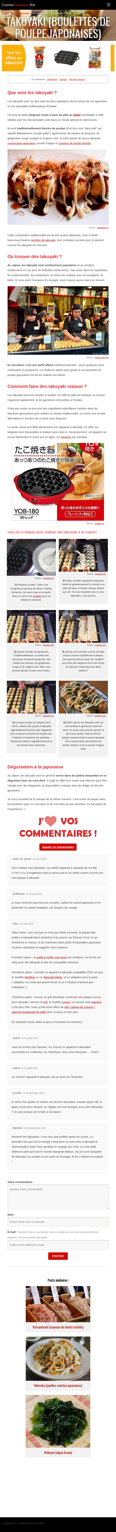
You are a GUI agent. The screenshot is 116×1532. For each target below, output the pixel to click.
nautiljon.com (100, 716)
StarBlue (29, 977)
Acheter (63, 79)
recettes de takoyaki (43, 240)
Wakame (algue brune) (58, 1452)
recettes (37, 596)
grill (45, 1002)
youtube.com (48, 578)
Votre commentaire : (21, 1182)
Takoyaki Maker (52, 977)
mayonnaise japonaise (21, 143)
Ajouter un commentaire (58, 847)
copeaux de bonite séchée (75, 143)
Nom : (11, 1214)
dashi (76, 114)
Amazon (66, 437)
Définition (52, 79)
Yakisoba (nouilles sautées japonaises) (58, 1385)
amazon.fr (99, 523)
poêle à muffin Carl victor (51, 957)
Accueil (5, 13)
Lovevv (66, 1002)
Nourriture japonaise (20, 13)
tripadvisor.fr (102, 228)
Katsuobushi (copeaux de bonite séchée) (58, 1326)
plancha (96, 1002)
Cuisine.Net (18, 5)
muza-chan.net (101, 357)
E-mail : (12, 1231)
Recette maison (77, 79)
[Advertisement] (58, 1488)
